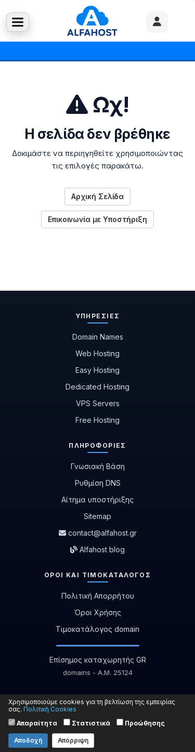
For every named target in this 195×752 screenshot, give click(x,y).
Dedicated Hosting (97, 386)
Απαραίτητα (32, 723)
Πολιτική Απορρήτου (97, 595)
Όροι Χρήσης (97, 612)
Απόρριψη (73, 740)
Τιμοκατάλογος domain (97, 629)
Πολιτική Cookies (49, 709)
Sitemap (97, 516)
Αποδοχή (28, 740)
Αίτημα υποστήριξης (97, 499)
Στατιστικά (86, 723)
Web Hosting (97, 353)
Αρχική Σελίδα (97, 196)
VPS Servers (98, 403)
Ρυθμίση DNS (98, 482)
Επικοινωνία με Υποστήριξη (97, 219)
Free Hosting (97, 420)
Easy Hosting (97, 370)
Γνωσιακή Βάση (98, 466)
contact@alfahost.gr (98, 532)
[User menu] (157, 22)
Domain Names (97, 336)
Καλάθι (177, 20)
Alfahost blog (97, 549)
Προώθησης (140, 723)
